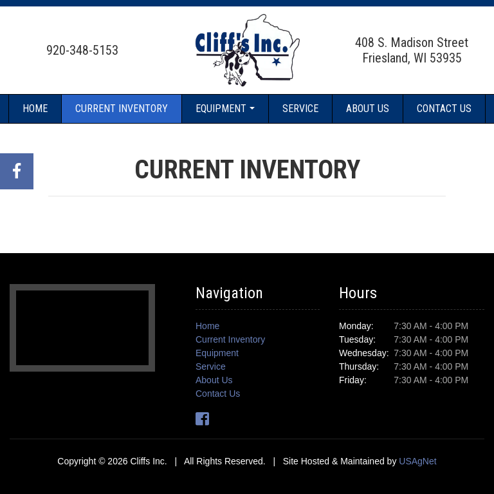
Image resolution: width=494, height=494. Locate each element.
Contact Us (444, 108)
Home (35, 108)
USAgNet (417, 461)
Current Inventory (121, 108)
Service (300, 108)
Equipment (221, 108)
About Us (367, 108)
